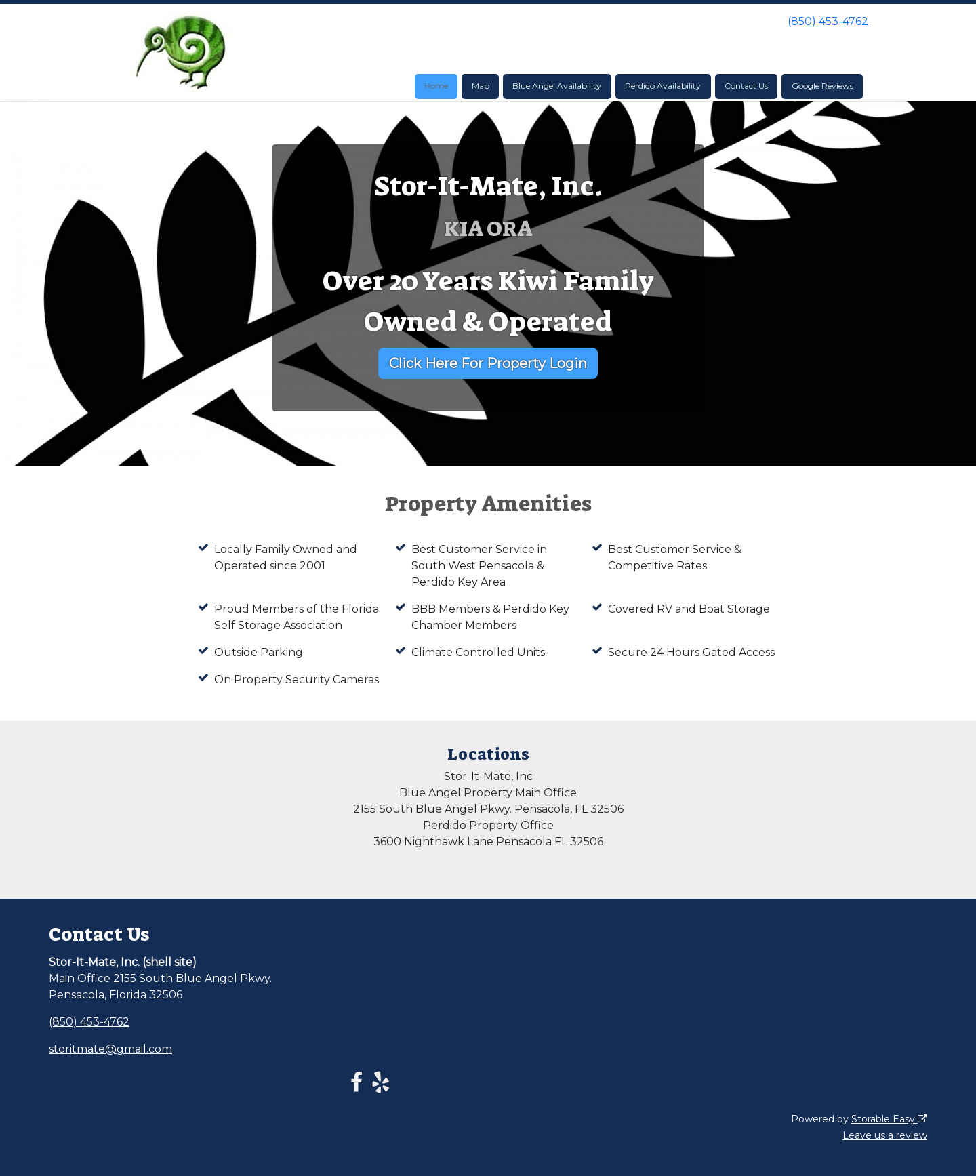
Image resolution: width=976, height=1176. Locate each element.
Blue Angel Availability (556, 86)
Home (436, 86)
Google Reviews (822, 86)
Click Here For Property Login (488, 363)
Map (480, 86)
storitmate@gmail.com (110, 1048)
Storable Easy (889, 1119)
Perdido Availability (663, 86)
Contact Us (746, 86)
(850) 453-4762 (828, 21)
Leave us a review (884, 1135)
